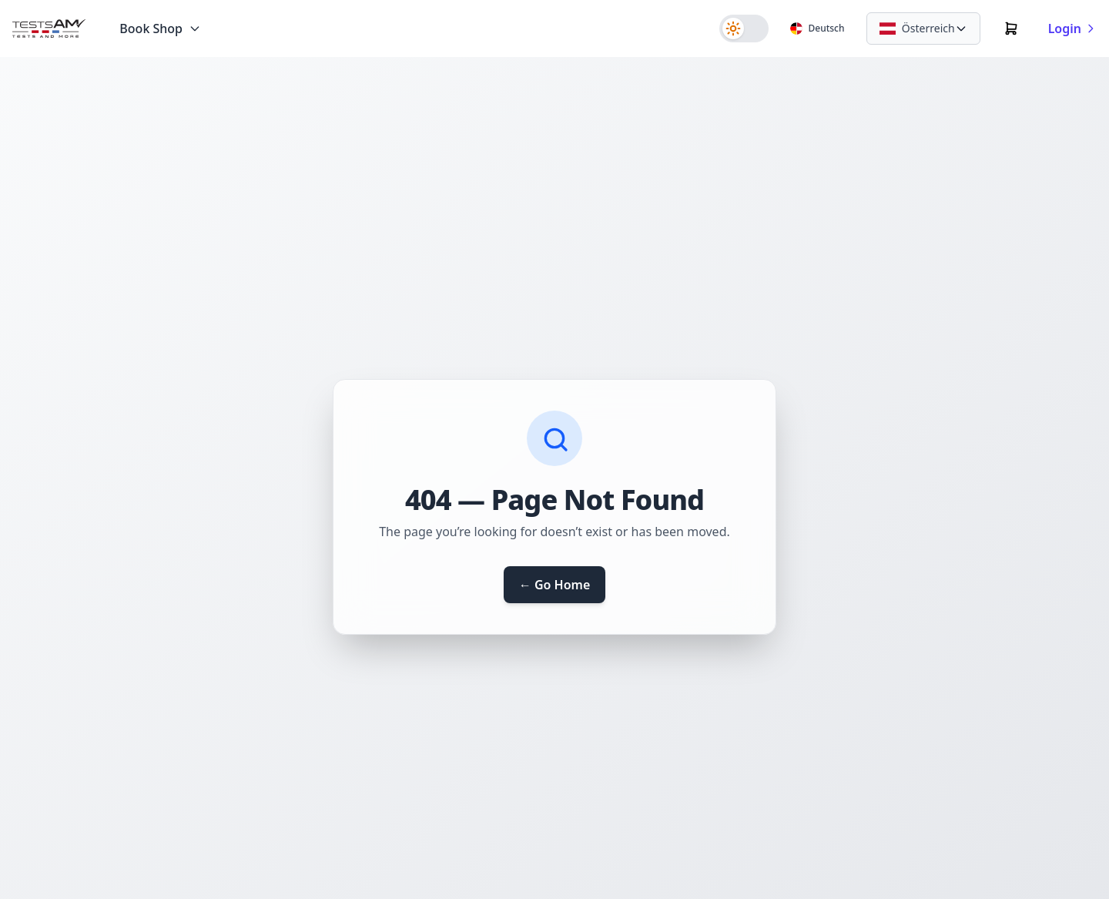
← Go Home (555, 584)
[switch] (744, 28)
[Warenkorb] (1011, 28)
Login (1072, 28)
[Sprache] (817, 28)
